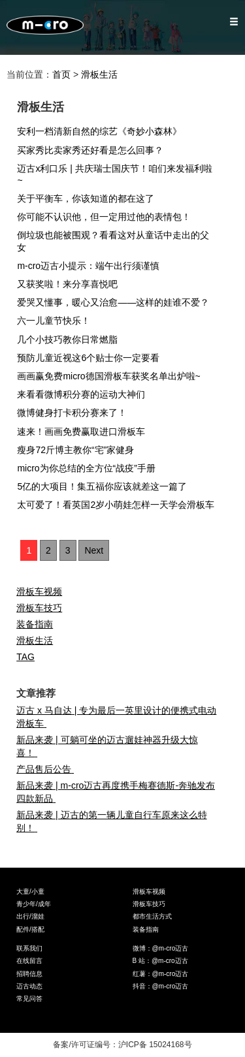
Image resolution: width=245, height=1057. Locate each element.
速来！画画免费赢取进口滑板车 (86, 431)
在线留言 (29, 960)
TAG (25, 657)
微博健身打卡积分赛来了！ (77, 412)
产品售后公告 (48, 769)
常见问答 (29, 998)
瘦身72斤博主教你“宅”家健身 (79, 450)
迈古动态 (29, 986)
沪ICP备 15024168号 (155, 1044)
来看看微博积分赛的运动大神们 (86, 394)
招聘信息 (29, 973)
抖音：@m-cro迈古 (161, 986)
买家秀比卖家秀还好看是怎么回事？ (94, 150)
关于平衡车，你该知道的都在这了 (90, 198)
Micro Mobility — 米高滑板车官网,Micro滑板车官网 (45, 27)
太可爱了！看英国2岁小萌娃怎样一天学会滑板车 (120, 504)
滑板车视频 (39, 591)
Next (93, 550)
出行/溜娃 (30, 916)
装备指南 (34, 624)
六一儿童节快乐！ (58, 320)
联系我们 (29, 948)
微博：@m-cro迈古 (161, 948)
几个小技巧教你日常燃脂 (71, 339)
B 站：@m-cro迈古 (160, 960)
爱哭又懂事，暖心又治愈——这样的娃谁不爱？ (117, 302)
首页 (61, 74)
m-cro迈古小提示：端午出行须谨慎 (92, 265)
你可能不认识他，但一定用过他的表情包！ (108, 217)
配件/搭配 (30, 929)
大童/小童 (30, 891)
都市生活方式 (152, 916)
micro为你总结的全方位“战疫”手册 (90, 468)
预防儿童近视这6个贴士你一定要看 (92, 358)
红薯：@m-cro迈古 (161, 973)
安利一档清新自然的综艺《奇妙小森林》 (103, 131)
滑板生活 (99, 74)
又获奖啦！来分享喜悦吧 (71, 284)
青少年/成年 (33, 903)
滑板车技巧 (39, 608)
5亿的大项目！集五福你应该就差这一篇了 (106, 486)
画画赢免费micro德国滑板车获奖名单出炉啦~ (112, 376)
